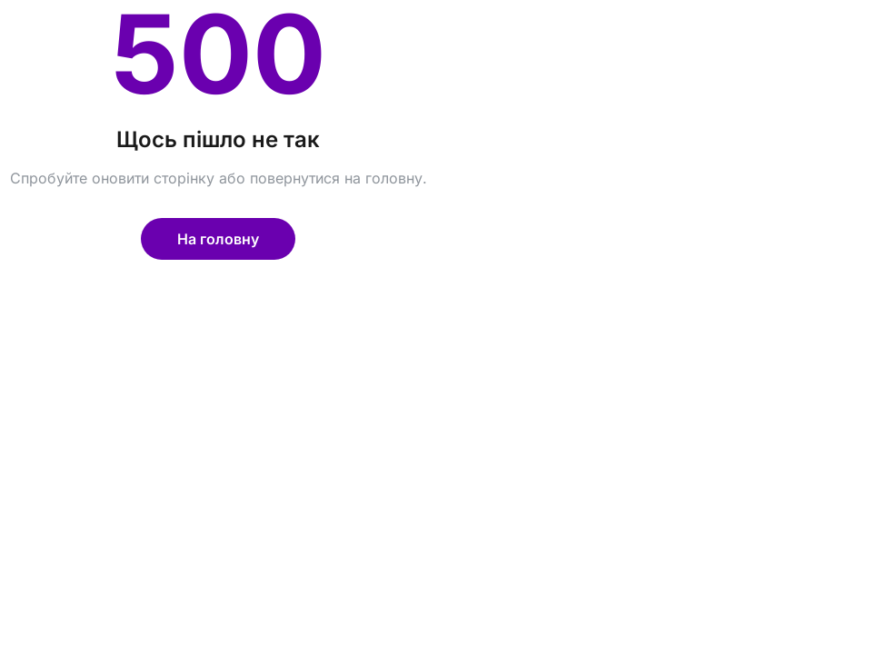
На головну (218, 239)
